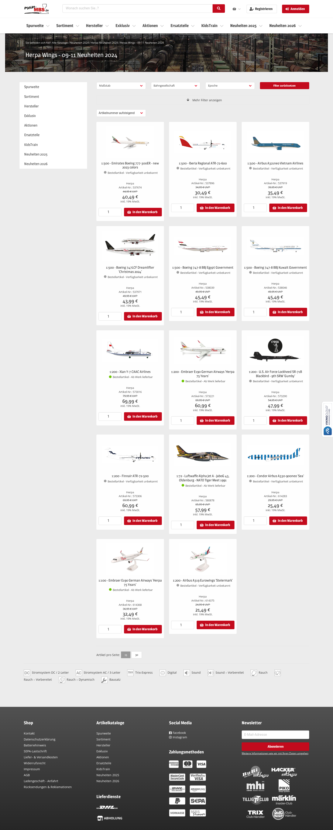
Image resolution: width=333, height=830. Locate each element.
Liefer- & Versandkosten (41, 757)
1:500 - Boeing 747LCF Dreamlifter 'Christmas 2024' (130, 269)
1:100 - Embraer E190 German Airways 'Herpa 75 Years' (130, 582)
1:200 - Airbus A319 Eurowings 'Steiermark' (203, 580)
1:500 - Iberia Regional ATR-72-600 (203, 163)
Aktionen (102, 757)
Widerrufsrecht (34, 763)
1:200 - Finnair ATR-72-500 (130, 476)
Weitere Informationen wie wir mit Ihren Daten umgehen (275, 753)
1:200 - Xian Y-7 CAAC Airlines (130, 372)
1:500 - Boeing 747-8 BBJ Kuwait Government (275, 267)
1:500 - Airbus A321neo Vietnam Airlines (275, 163)
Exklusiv (102, 751)
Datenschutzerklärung (39, 739)
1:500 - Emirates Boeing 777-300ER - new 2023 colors (130, 165)
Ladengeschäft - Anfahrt (41, 781)
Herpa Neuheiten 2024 (104, 42)
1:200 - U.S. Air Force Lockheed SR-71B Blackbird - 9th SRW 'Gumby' (275, 374)
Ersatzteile (103, 763)
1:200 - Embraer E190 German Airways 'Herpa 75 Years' (202, 374)
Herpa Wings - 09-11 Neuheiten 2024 (142, 42)
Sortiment (103, 739)
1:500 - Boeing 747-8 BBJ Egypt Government (202, 267)
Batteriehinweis (35, 745)
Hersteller (103, 745)
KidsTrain (103, 769)
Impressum (32, 769)
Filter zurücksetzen (284, 85)
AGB (27, 775)
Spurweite (103, 733)
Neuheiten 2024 (79, 42)
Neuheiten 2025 (107, 775)
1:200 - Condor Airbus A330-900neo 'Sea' (275, 476)
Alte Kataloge (60, 42)
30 (136, 654)
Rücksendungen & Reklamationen (48, 787)
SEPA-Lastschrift (35, 751)
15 (126, 654)
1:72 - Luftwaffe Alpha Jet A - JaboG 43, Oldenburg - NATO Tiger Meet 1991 (202, 478)
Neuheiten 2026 (107, 781)
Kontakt (29, 733)
